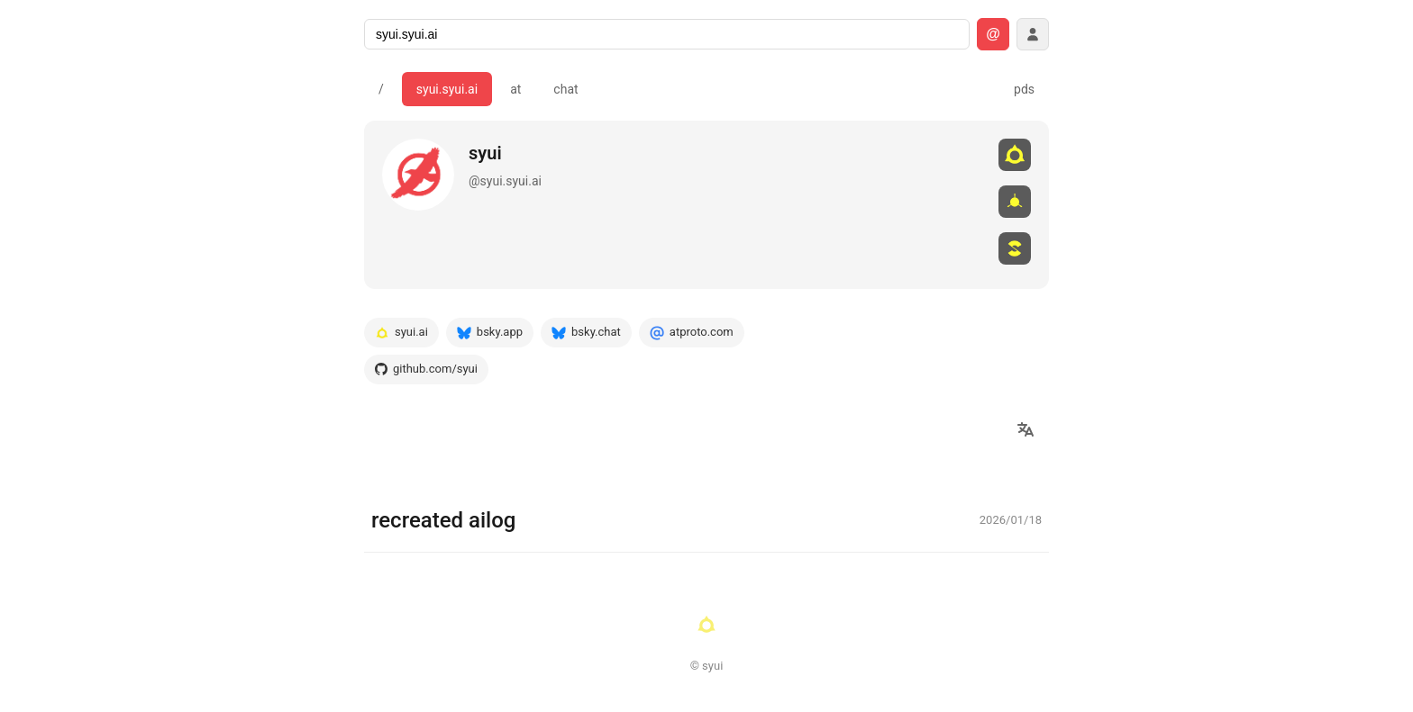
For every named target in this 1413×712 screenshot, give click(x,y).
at (515, 89)
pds (1024, 89)
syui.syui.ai (447, 89)
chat (565, 89)
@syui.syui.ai (505, 181)
